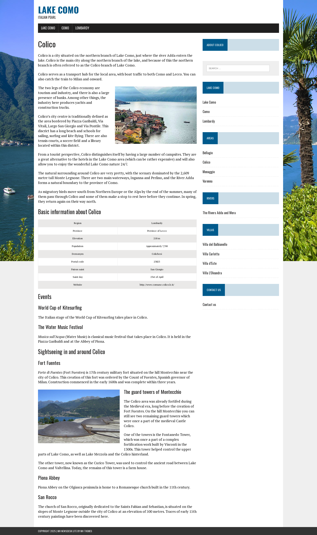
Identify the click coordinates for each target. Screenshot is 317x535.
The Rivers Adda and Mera (219, 212)
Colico (206, 162)
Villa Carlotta (211, 253)
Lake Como (48, 27)
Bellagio (208, 152)
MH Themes (86, 531)
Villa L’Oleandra (212, 272)
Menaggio (209, 171)
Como (65, 27)
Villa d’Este (210, 263)
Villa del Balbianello (215, 244)
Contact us (209, 304)
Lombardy (82, 27)
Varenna (207, 181)
